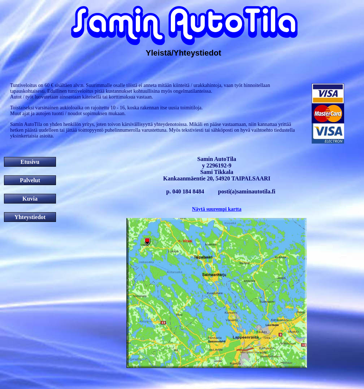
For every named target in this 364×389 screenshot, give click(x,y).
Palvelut (30, 180)
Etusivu (30, 162)
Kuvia (30, 199)
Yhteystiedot (30, 217)
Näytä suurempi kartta (217, 209)
